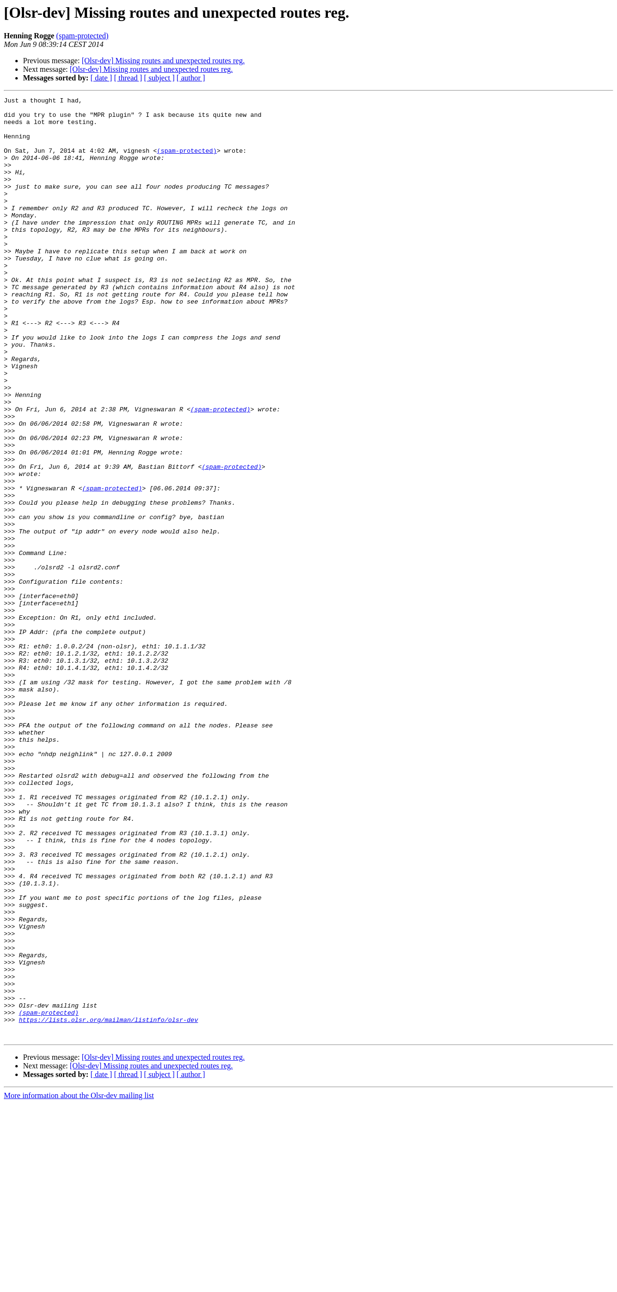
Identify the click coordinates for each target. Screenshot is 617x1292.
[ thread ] (128, 78)
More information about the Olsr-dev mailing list (79, 1284)
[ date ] (101, 78)
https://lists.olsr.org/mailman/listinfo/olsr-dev (108, 1205)
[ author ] (191, 78)
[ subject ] (159, 78)
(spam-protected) (82, 36)
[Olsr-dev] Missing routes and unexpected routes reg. (163, 61)
